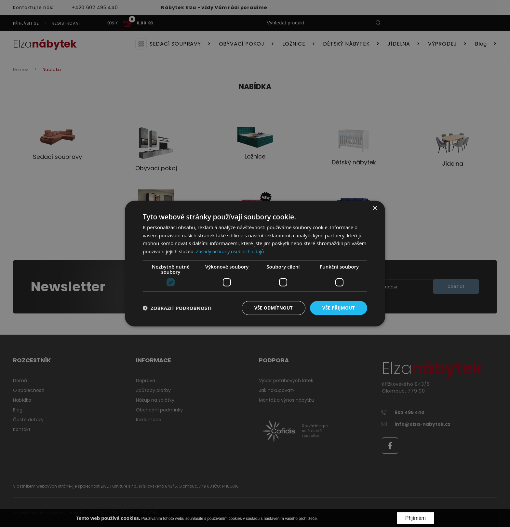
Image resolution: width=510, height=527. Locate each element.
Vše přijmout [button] (338, 308)
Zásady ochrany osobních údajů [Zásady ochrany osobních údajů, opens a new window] (232, 251)
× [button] (374, 207)
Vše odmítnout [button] (271, 308)
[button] (177, 308)
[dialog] (255, 263)
